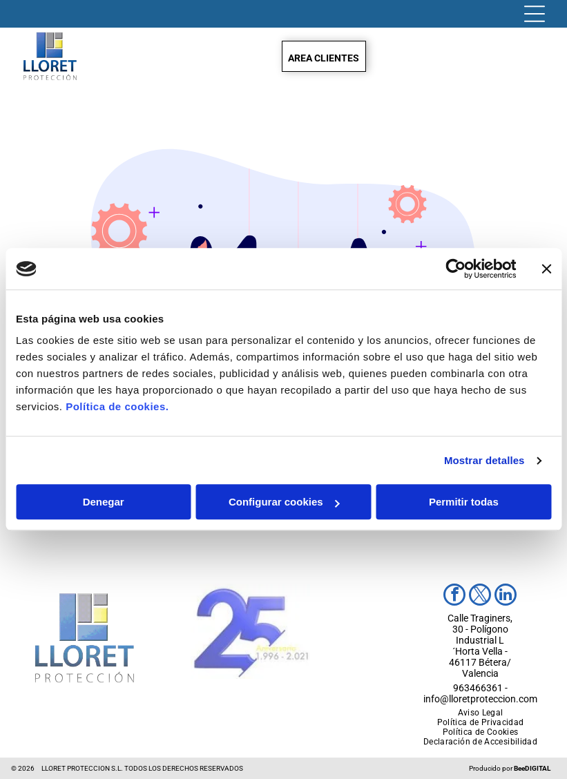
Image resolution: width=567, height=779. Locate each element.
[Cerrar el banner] (546, 268)
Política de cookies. (117, 407)
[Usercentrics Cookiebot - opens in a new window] (455, 268)
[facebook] (454, 596)
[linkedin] (505, 596)
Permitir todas (464, 502)
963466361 (478, 687)
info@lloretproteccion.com (480, 698)
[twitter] (480, 596)
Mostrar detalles (484, 460)
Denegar (103, 502)
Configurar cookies (284, 502)
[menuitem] (481, 713)
